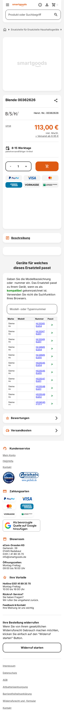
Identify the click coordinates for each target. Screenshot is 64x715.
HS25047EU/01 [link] (40, 379)
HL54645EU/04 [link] (40, 348)
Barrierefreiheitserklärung (17, 693)
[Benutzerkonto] (47, 5)
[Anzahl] (18, 166)
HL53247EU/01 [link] (40, 332)
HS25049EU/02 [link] (40, 395)
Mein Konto (9, 455)
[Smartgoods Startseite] (19, 4)
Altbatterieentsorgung (15, 687)
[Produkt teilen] (56, 100)
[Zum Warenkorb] (55, 5)
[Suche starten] (56, 15)
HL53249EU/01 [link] (40, 340)
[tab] (32, 238)
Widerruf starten (32, 647)
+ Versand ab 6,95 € (47, 136)
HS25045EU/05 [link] (40, 371)
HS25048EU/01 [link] (40, 387)
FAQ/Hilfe (8, 461)
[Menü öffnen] (7, 5)
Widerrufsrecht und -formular (19, 701)
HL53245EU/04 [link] (40, 324)
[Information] (40, 5)
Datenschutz (10, 672)
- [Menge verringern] (10, 166)
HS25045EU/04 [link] (40, 364)
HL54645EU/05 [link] (40, 356)
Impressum (9, 665)
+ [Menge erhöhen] (26, 166)
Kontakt (7, 467)
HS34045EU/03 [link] (40, 403)
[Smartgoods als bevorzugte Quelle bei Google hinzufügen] (21, 525)
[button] (8, 126)
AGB (5, 680)
